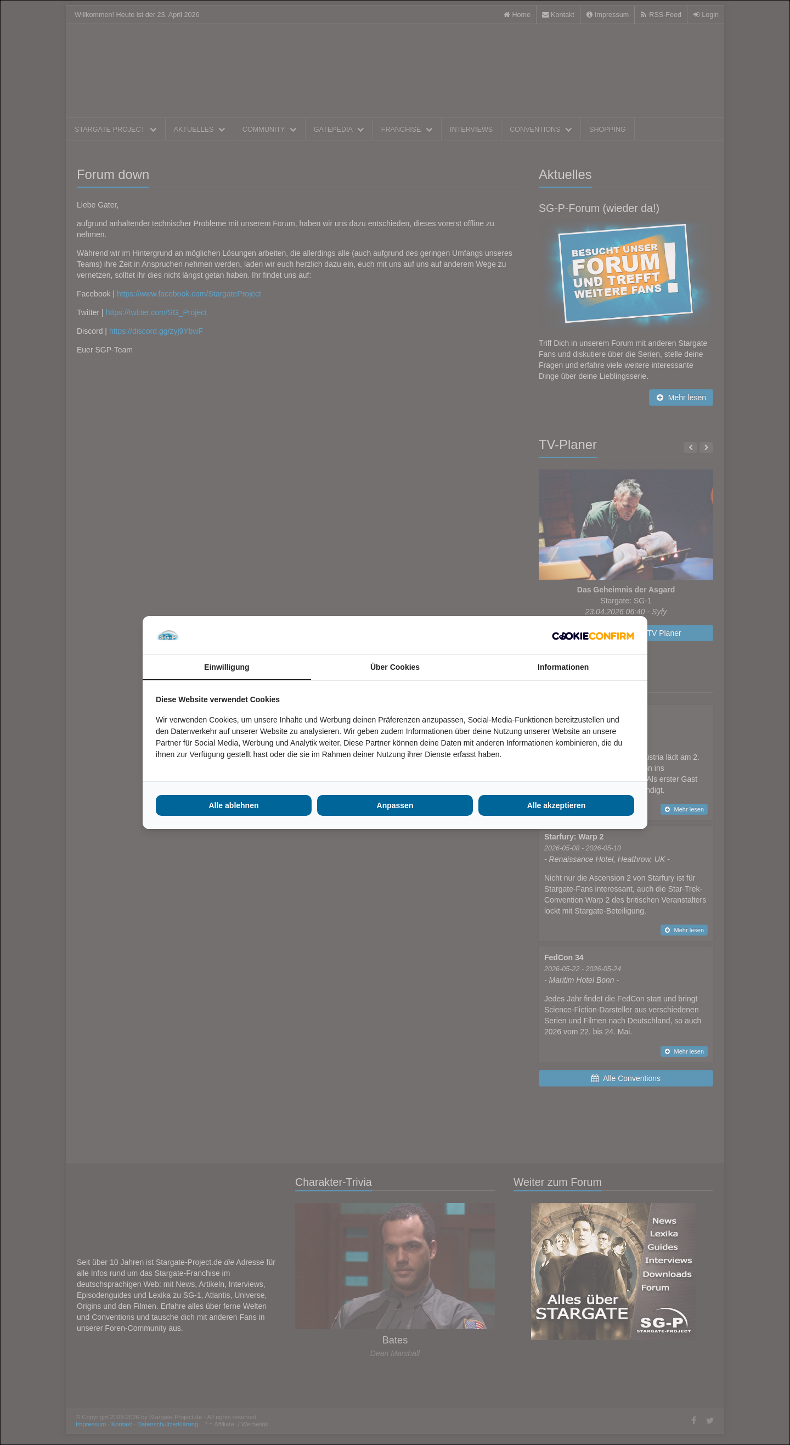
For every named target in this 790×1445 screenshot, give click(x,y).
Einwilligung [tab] (226, 667)
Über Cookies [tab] (395, 667)
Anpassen (395, 805)
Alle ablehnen (233, 805)
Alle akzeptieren (556, 805)
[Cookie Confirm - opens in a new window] (593, 635)
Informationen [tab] (563, 667)
